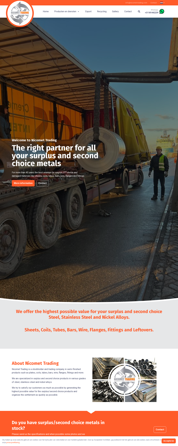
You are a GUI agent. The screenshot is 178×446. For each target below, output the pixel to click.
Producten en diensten (66, 11)
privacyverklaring (13, 442)
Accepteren (168, 441)
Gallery (115, 11)
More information (23, 183)
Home (46, 11)
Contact (153, 3)
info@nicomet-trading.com (136, 3)
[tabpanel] (89, 162)
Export (88, 11)
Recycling (102, 11)
